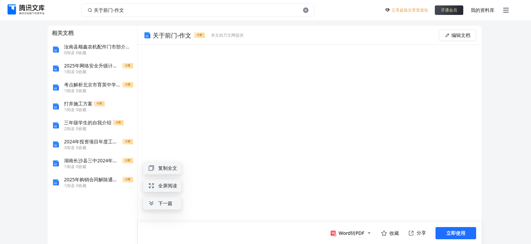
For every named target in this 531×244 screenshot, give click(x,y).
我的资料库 (482, 10)
